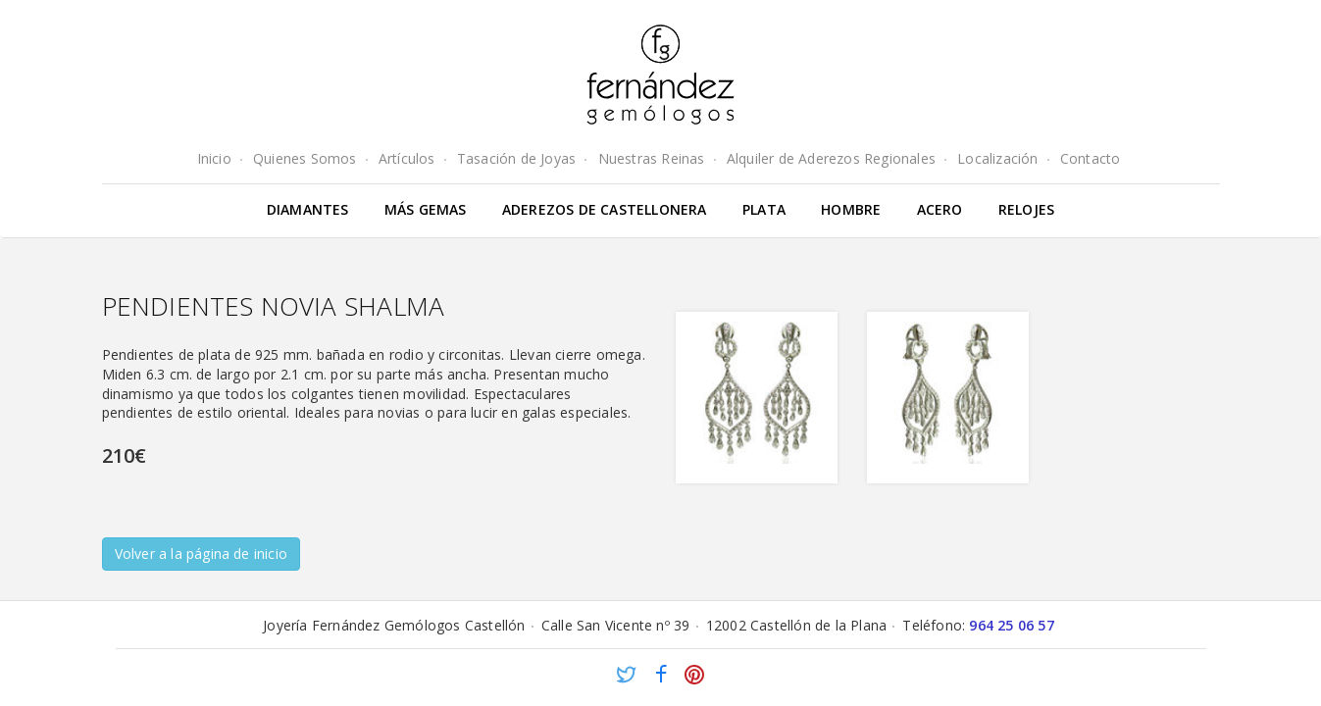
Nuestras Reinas (651, 158)
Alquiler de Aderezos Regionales (831, 158)
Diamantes (308, 209)
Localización (997, 158)
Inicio (214, 158)
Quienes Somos (305, 158)
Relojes (1026, 209)
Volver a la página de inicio (201, 553)
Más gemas (425, 209)
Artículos (407, 158)
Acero (940, 209)
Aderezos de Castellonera (604, 209)
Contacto (1090, 158)
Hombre (851, 209)
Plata (764, 209)
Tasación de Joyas (516, 158)
